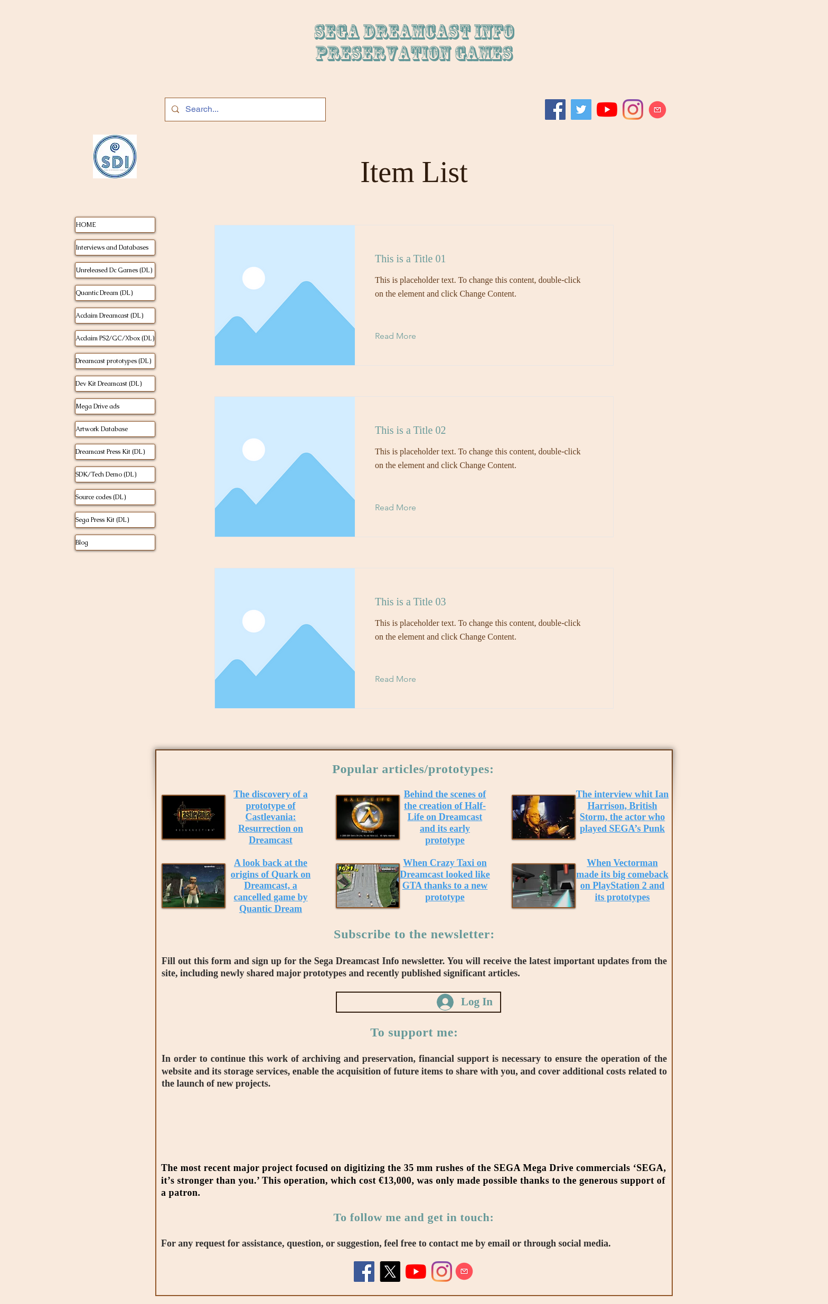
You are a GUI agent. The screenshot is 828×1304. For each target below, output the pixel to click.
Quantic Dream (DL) (104, 293)
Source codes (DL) (101, 497)
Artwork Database (102, 429)
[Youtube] (607, 109)
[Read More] (403, 336)
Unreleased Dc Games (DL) (114, 270)
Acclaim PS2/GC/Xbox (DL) (115, 338)
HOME (86, 225)
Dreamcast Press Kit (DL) (110, 452)
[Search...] (244, 109)
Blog (82, 542)
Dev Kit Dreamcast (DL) (109, 383)
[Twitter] (581, 109)
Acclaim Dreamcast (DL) (109, 315)
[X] (390, 1271)
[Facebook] (555, 109)
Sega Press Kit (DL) (102, 520)
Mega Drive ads (97, 406)
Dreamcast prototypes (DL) (113, 361)
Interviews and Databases (112, 247)
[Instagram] (633, 109)
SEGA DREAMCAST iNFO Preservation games (414, 42)
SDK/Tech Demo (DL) (106, 474)
